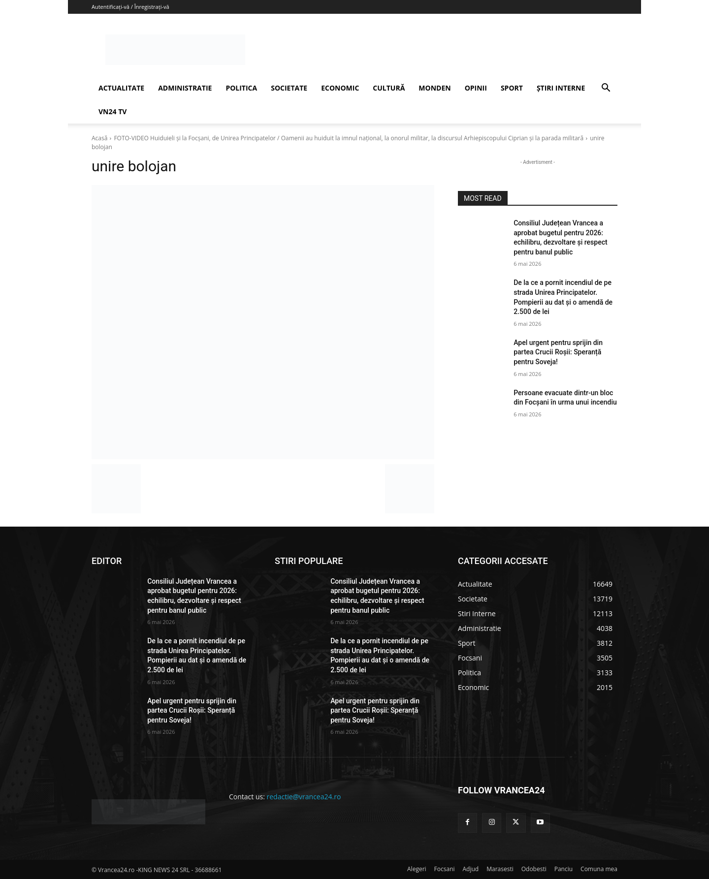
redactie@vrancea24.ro (304, 796)
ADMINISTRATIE (185, 88)
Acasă (99, 138)
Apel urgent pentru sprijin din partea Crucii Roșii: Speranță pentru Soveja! (558, 352)
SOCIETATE (289, 88)
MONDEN (435, 88)
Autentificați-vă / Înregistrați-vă (130, 6)
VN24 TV (112, 111)
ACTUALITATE (121, 88)
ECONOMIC (340, 88)
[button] (605, 89)
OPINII (476, 88)
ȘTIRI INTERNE (561, 88)
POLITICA (241, 88)
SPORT (512, 88)
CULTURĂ (389, 88)
